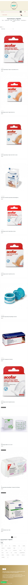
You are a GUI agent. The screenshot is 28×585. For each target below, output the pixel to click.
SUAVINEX (9, 548)
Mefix (2, 443)
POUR (20, 550)
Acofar (2, 68)
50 (24, 550)
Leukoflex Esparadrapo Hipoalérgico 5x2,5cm (9, 316)
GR (11, 552)
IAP (2, 550)
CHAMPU (3, 557)
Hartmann (2, 196)
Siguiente (15, 537)
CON (6, 550)
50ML (14, 548)
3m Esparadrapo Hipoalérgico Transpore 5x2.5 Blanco (10, 487)
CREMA (24, 545)
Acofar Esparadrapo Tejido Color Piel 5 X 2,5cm (9, 154)
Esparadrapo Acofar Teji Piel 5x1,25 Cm (8, 273)
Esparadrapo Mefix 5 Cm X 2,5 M (6, 444)
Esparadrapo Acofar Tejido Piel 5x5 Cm (8, 112)
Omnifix (2, 528)
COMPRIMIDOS (22, 552)
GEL (19, 545)
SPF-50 (16, 552)
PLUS (7, 552)
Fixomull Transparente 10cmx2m (7, 359)
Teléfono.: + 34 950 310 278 (7, 583)
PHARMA (14, 545)
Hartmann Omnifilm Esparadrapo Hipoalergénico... (10, 197)
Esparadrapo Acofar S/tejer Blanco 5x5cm (8, 231)
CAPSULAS (15, 550)
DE (5, 545)
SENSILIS (3, 548)
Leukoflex (2, 315)
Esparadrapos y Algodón (6, 539)
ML (2, 545)
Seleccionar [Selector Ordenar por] (7, 29)
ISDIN (2, 552)
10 (7, 557)
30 (9, 545)
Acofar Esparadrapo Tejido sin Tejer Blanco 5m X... (10, 69)
